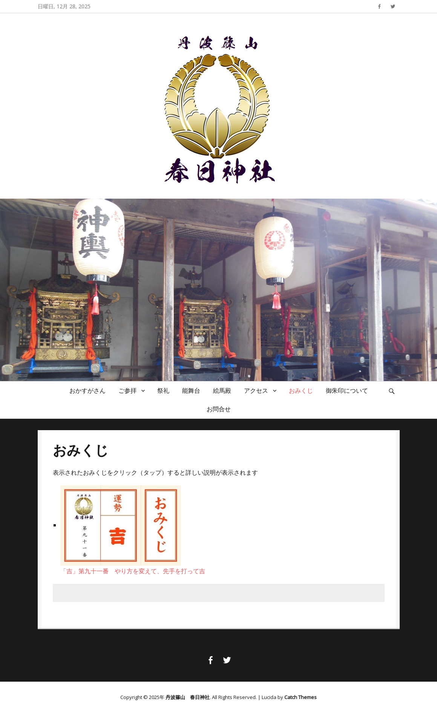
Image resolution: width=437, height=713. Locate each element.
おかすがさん (87, 390)
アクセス (256, 390)
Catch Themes (300, 697)
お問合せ (219, 409)
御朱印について (347, 390)
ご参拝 (127, 390)
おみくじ (301, 390)
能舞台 (191, 390)
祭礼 (163, 390)
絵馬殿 (222, 390)
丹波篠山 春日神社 (188, 697)
